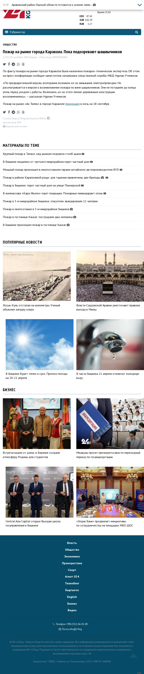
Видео (72, 610)
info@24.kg (75, 629)
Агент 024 (72, 576)
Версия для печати (15, 126)
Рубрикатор (15, 32)
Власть (72, 543)
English (72, 597)
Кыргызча (72, 590)
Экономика (72, 556)
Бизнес (72, 603)
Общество (10, 44)
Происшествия (72, 563)
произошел (72, 104)
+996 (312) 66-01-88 (77, 624)
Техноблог (72, 583)
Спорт (72, 570)
